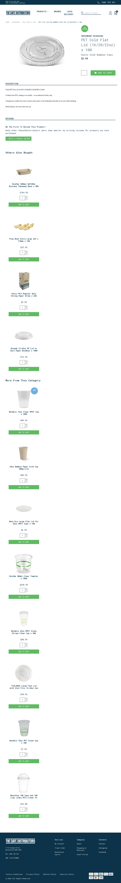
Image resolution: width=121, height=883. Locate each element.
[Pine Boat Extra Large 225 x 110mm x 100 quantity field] (22, 253)
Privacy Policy (32, 874)
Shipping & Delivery (81, 849)
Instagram (103, 848)
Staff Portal (82, 854)
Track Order (60, 848)
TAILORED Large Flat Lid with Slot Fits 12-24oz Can (24, 687)
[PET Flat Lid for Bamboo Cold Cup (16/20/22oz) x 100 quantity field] (84, 73)
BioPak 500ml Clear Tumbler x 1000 (23, 577)
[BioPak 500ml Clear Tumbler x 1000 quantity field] (22, 590)
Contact (102, 844)
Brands (57, 11)
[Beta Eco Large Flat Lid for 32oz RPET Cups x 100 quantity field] (22, 535)
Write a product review (18, 139)
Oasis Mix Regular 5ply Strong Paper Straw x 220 (24, 294)
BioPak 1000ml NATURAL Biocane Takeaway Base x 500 (24, 185)
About (79, 844)
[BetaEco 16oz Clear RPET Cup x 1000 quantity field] (22, 426)
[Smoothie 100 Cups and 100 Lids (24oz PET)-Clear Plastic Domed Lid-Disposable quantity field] (22, 809)
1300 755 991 (108, 2)
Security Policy (67, 874)
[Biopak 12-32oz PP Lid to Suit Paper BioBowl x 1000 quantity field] (22, 362)
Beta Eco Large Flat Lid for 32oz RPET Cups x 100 (24, 522)
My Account (59, 844)
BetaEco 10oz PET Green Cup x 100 (24, 741)
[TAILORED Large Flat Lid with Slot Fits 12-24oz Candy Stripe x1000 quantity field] (22, 700)
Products (41, 11)
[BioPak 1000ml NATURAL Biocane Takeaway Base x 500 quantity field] (22, 198)
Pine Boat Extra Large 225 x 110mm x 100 (23, 240)
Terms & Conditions (14, 874)
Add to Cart (103, 72)
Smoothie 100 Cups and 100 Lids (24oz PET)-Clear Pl (23, 796)
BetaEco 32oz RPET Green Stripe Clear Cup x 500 (24, 632)
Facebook (102, 852)
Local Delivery (68, 13)
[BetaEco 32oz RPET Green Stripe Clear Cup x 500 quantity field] (22, 645)
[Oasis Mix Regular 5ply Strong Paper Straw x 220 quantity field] (22, 307)
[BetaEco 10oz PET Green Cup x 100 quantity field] (22, 754)
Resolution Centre (59, 853)
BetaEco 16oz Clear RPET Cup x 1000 (24, 413)
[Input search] (91, 13)
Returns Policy (49, 874)
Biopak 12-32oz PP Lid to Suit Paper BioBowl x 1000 (23, 349)
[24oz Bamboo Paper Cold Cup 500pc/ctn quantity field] (22, 480)
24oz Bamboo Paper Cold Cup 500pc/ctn (24, 467)
